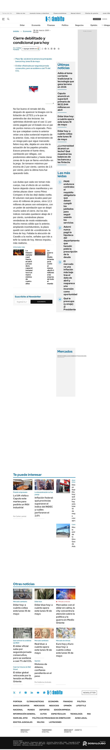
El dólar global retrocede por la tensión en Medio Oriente (22, 677)
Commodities (75, 356)
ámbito (16, 31)
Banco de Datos (21, 705)
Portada (17, 701)
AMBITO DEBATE (73, 731)
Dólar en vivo (20, 13)
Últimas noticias (35, 701)
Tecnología (76, 714)
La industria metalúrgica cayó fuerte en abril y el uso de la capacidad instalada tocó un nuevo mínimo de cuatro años (31, 267)
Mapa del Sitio (20, 718)
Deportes (44, 710)
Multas (40, 722)
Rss (89, 714)
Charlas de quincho (91, 13)
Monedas (60, 356)
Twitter (14, 693)
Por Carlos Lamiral (19, 516)
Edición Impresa (62, 710)
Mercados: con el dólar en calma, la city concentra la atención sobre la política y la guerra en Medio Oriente (65, 613)
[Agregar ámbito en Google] (31, 49)
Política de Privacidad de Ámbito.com (51, 718)
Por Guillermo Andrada (43, 682)
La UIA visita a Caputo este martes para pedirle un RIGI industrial (21, 501)
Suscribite (41, 301)
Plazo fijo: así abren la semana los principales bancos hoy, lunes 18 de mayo (33, 60)
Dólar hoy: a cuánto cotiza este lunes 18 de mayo (65, 135)
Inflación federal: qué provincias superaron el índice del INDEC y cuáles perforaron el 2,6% (44, 506)
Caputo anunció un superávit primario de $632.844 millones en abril (64, 101)
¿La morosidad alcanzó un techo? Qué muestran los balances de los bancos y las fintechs (66, 154)
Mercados (39, 705)
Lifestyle (81, 705)
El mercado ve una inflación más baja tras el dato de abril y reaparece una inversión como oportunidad (70, 278)
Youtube (38, 693)
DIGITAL (26, 731)
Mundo (31, 710)
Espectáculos (58, 714)
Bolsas (67, 356)
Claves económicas (59, 13)
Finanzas (51, 25)
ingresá (104, 19)
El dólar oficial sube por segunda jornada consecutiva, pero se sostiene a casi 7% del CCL (32, 68)
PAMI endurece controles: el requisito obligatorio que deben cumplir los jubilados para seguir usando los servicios (70, 202)
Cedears (83, 356)
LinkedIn (32, 693)
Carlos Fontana (17, 49)
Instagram (26, 693)
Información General (24, 714)
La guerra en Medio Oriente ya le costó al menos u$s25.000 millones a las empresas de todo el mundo (52, 267)
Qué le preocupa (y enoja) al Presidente (70, 304)
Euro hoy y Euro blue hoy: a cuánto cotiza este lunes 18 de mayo (64, 649)
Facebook (20, 693)
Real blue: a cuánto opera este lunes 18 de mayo (43, 648)
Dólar (22, 25)
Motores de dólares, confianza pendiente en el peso (43, 670)
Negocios (79, 25)
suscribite (97, 19)
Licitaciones (55, 722)
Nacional (18, 710)
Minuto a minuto (64, 601)
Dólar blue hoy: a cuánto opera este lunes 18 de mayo (66, 120)
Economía (36, 25)
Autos (43, 714)
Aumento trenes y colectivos (39, 13)
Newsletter (89, 693)
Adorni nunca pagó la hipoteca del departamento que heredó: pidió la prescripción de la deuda (71, 242)
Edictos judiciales (22, 722)
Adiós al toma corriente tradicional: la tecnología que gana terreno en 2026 (66, 80)
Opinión (93, 25)
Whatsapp (44, 693)
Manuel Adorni (76, 13)
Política (65, 25)
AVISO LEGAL (81, 718)
